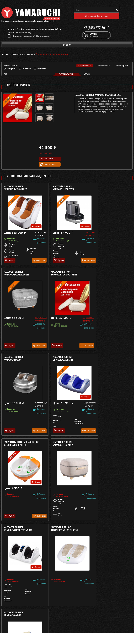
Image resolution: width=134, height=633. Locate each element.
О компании (68, 607)
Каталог (66, 610)
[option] (45, 109)
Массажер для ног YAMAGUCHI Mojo (58, 274)
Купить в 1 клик (48, 165)
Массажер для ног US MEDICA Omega (58, 444)
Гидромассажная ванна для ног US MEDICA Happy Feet (21, 359)
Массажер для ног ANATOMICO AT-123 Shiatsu (17, 444)
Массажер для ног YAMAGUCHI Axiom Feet (15, 189)
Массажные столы (9, 610)
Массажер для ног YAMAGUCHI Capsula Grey (105, 189)
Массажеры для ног (10, 620)
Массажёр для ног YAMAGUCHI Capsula (58, 359)
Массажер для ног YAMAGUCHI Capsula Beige (98, 95)
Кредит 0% (68, 617)
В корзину (47, 159)
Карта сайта (68, 624)
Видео (32, 225)
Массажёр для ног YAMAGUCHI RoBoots (58, 189)
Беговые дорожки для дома (13, 627)
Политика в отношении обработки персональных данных (28, 597)
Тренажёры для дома (10, 624)
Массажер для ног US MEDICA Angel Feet (103, 274)
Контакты (67, 620)
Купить (9, 260)
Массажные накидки (10, 614)
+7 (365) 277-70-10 (96, 28)
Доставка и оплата (71, 614)
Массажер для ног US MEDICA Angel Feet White (106, 359)
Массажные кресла (9, 607)
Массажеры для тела (10, 617)
